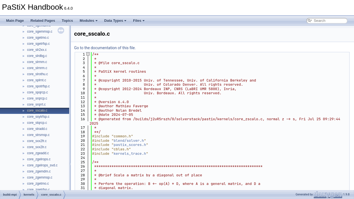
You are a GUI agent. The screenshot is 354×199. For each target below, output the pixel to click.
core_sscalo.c (37, 110)
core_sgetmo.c (38, 38)
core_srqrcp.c (37, 98)
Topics (67, 21)
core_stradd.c (37, 129)
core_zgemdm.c (39, 171)
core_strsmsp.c (38, 135)
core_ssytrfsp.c (38, 117)
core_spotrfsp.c (38, 86)
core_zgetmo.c (38, 183)
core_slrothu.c (37, 74)
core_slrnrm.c (37, 68)
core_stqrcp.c (37, 123)
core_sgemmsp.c (39, 31)
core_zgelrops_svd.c (42, 165)
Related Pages (42, 21)
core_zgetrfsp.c (38, 190)
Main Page (15, 21)
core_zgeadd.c (38, 153)
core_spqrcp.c (37, 92)
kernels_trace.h (130, 153)
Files (139, 21)
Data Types (115, 21)
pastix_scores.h (130, 144)
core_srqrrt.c (36, 104)
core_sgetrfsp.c (38, 44)
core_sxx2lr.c (36, 147)
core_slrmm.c (37, 62)
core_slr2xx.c (37, 50)
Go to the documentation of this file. (105, 48)
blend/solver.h (129, 140)
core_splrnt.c (36, 80)
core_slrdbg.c (37, 56)
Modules (89, 21)
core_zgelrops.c (39, 159)
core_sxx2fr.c (37, 141)
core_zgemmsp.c (39, 177)
